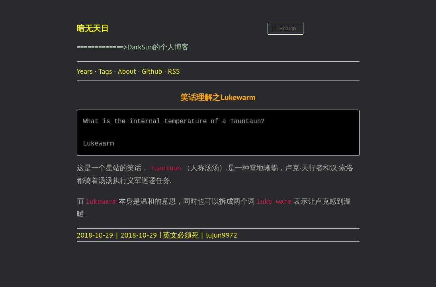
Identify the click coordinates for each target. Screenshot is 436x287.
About (127, 71)
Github (152, 71)
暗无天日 (93, 28)
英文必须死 (181, 235)
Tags (105, 71)
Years (85, 71)
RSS (174, 71)
